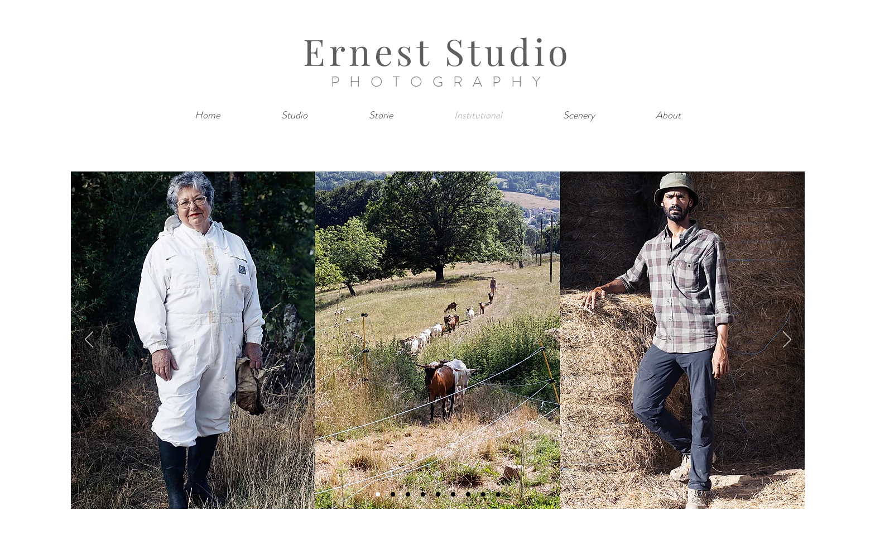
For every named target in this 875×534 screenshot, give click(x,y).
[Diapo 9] (498, 494)
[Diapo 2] (393, 494)
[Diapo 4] (423, 494)
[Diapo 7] (468, 494)
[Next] (787, 340)
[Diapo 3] (408, 494)
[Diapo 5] (438, 494)
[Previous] (89, 340)
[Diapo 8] (483, 494)
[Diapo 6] (453, 494)
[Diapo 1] (378, 494)
